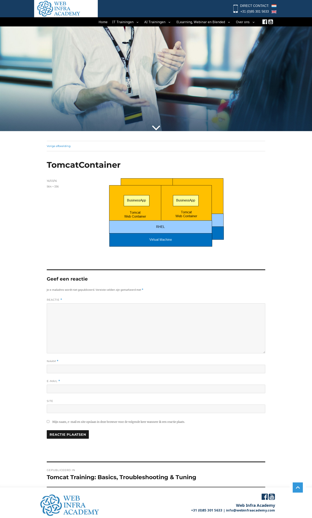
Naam (53, 361)
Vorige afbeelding (59, 146)
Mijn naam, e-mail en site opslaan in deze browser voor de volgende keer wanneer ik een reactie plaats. (118, 422)
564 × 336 (53, 186)
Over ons (243, 22)
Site (50, 401)
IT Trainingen (123, 22)
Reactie (54, 299)
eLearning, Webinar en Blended (200, 22)
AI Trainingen (154, 22)
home (103, 22)
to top (298, 486)
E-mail (53, 381)
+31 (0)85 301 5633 (254, 11)
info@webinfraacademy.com (250, 510)
